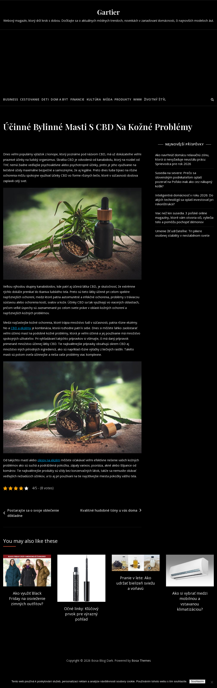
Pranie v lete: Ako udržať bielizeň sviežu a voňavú (135, 597)
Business (10, 99)
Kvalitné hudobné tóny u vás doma (108, 524)
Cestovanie (29, 99)
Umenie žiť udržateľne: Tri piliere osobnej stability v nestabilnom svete (182, 233)
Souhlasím (197, 681)
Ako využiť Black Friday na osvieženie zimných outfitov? (27, 613)
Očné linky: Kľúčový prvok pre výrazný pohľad (81, 628)
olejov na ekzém (51, 467)
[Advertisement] (109, 61)
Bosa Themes (141, 675)
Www (137, 99)
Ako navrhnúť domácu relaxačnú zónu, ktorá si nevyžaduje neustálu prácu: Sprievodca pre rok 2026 (182, 159)
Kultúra (94, 99)
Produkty (123, 99)
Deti (45, 99)
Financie (77, 99)
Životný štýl (155, 99)
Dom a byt (59, 99)
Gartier (108, 11)
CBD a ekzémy (34, 333)
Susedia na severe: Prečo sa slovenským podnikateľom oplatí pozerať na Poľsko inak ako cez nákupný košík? (183, 179)
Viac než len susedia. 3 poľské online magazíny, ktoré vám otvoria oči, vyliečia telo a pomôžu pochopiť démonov (184, 217)
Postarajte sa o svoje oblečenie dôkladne (33, 527)
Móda (107, 99)
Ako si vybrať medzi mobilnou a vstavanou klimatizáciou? (190, 615)
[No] (212, 682)
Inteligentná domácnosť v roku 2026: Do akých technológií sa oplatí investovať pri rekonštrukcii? (184, 199)
